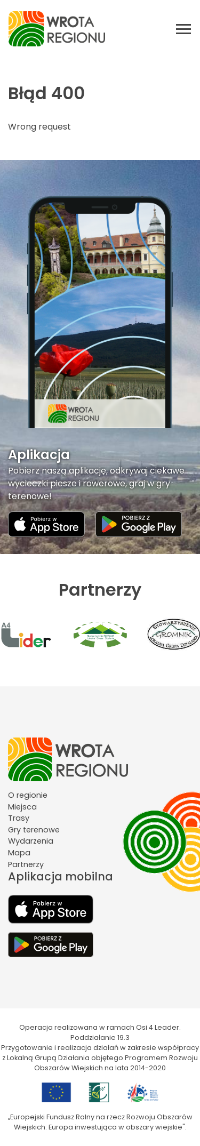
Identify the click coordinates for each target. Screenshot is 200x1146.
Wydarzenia (30, 841)
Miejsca (22, 807)
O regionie (27, 795)
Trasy (18, 818)
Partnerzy (26, 864)
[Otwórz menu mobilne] (183, 29)
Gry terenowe (34, 829)
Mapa (19, 852)
